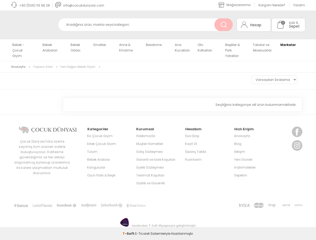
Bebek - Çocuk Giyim (18, 50)
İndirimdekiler (245, 167)
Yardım (299, 5)
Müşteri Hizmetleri (149, 143)
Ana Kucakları (182, 48)
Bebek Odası (75, 48)
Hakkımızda (145, 135)
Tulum (92, 151)
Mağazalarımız (234, 5)
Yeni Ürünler (243, 159)
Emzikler (99, 45)
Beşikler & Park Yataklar (232, 50)
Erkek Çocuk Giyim (101, 143)
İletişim (239, 151)
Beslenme (154, 45)
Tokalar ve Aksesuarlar (262, 48)
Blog (237, 143)
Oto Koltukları (205, 48)
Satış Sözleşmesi (149, 151)
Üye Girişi (192, 135)
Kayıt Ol (191, 143)
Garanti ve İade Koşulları (155, 159)
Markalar (288, 45)
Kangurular (96, 167)
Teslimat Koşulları (150, 175)
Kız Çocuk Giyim (100, 135)
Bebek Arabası (98, 159)
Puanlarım (193, 159)
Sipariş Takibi (195, 151)
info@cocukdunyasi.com (79, 5)
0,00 (292, 23)
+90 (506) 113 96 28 (30, 5)
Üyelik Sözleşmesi (150, 167)
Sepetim (240, 175)
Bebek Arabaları (50, 48)
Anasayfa (242, 135)
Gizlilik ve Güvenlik (150, 183)
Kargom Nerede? (272, 5)
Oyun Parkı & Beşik (101, 175)
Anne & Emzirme (126, 48)
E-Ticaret (142, 233)
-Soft (129, 233)
